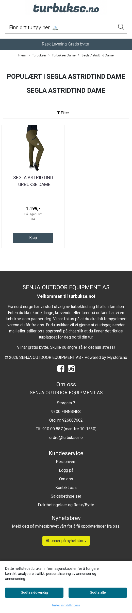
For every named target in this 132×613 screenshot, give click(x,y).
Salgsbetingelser (66, 496)
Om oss (66, 479)
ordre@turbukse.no (66, 437)
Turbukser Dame (62, 55)
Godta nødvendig (34, 592)
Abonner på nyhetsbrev (66, 540)
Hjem (22, 55)
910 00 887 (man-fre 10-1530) (69, 428)
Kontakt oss (66, 487)
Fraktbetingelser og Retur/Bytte (66, 504)
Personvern (66, 461)
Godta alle (98, 592)
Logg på (66, 470)
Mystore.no (117, 357)
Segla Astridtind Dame (96, 55)
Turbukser (37, 55)
